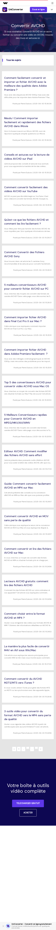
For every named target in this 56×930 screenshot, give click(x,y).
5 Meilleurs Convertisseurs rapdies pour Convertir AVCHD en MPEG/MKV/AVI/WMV (25, 418)
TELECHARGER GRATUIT (28, 803)
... (23, 749)
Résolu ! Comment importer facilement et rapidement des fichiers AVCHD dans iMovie (27, 122)
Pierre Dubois (26, 104)
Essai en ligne (38, 9)
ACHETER (28, 812)
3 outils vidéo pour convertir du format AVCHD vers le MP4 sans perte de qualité (27, 715)
